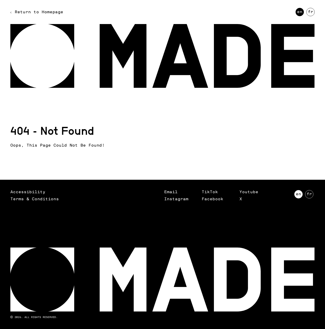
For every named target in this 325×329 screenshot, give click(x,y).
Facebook (212, 199)
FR (311, 13)
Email (171, 192)
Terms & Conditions (34, 199)
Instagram (176, 199)
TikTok (210, 192)
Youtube (248, 192)
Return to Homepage (39, 12)
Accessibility (27, 192)
